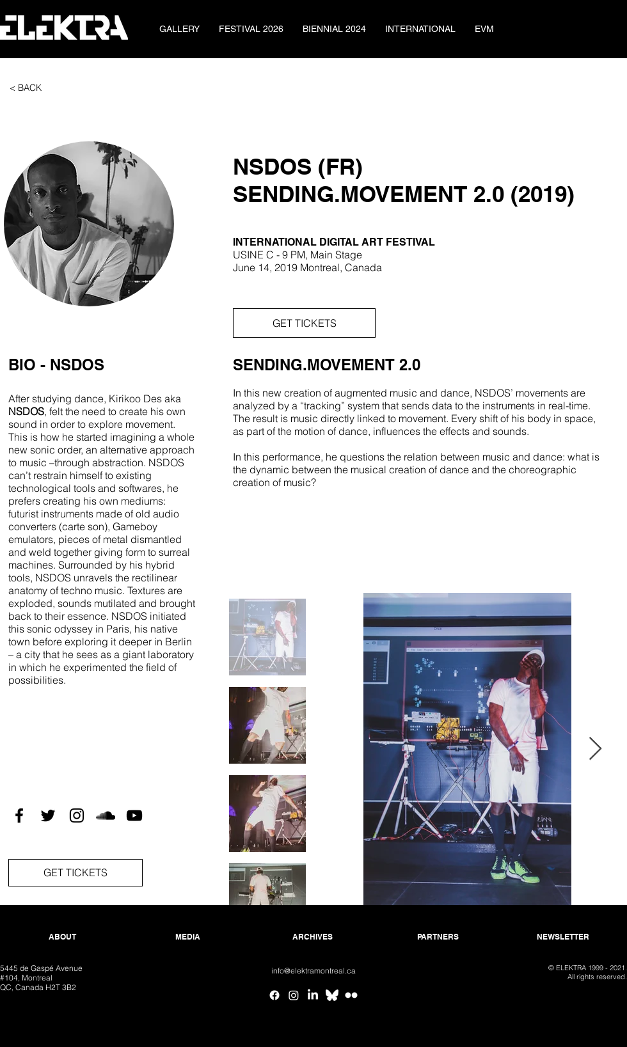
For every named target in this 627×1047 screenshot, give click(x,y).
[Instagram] (293, 995)
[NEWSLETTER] (562, 937)
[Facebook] (274, 995)
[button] (89, 223)
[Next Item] (595, 749)
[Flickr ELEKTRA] (351, 995)
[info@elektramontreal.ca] (313, 971)
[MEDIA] (187, 937)
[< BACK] (25, 88)
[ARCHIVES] (312, 937)
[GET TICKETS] (304, 323)
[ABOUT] (62, 937)
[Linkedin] (312, 995)
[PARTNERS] (438, 937)
